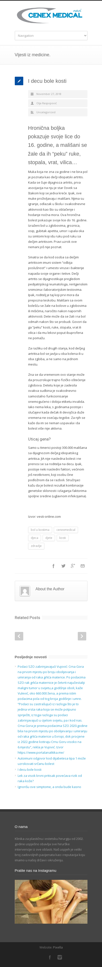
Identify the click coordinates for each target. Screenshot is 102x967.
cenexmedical (65, 530)
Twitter (63, 566)
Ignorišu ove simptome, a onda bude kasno (49, 787)
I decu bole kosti (47, 81)
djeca (34, 538)
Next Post (82, 636)
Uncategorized (45, 112)
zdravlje (36, 546)
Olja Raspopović (46, 103)
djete (48, 538)
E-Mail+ (82, 566)
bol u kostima (40, 530)
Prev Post (19, 636)
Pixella (58, 947)
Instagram (59, 957)
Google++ (73, 566)
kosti (62, 538)
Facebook (53, 566)
